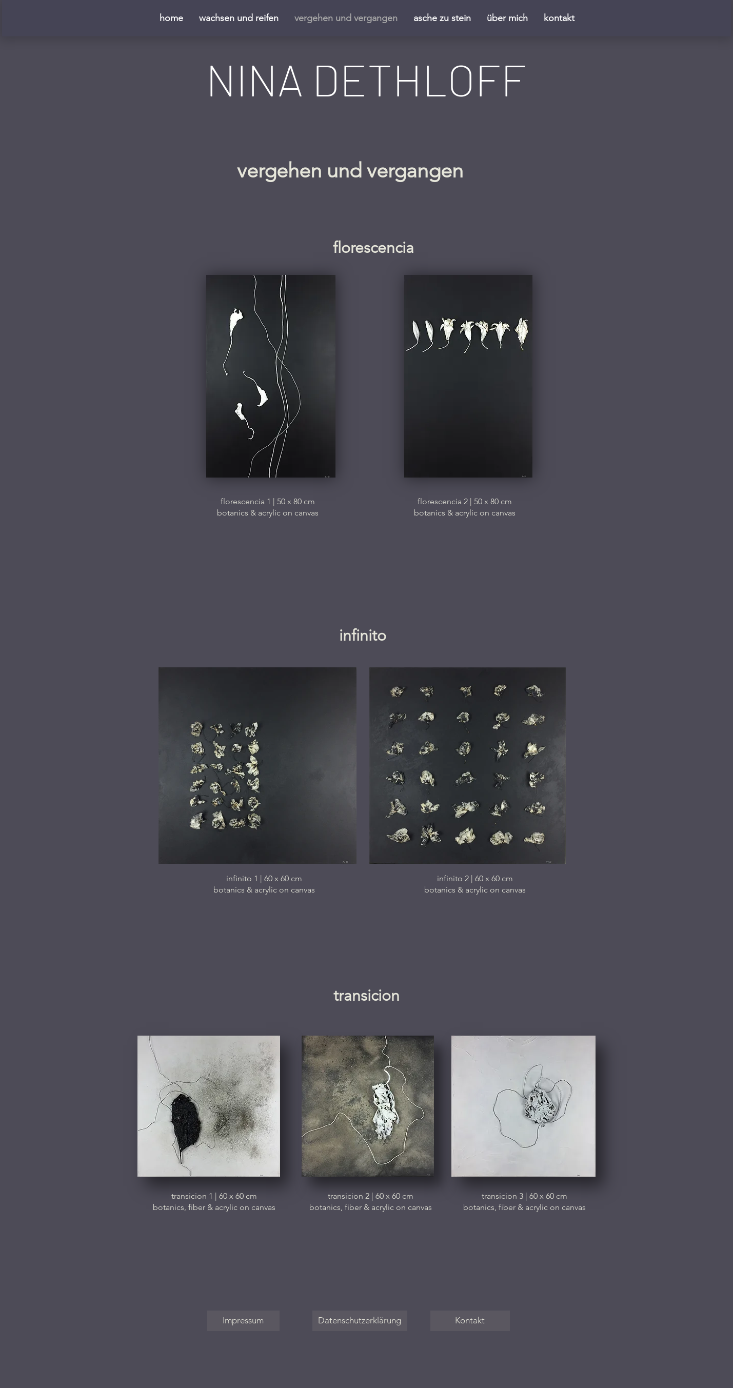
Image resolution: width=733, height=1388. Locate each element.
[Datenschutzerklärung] (359, 1321)
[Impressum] (243, 1321)
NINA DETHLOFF (366, 78)
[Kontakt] (470, 1321)
